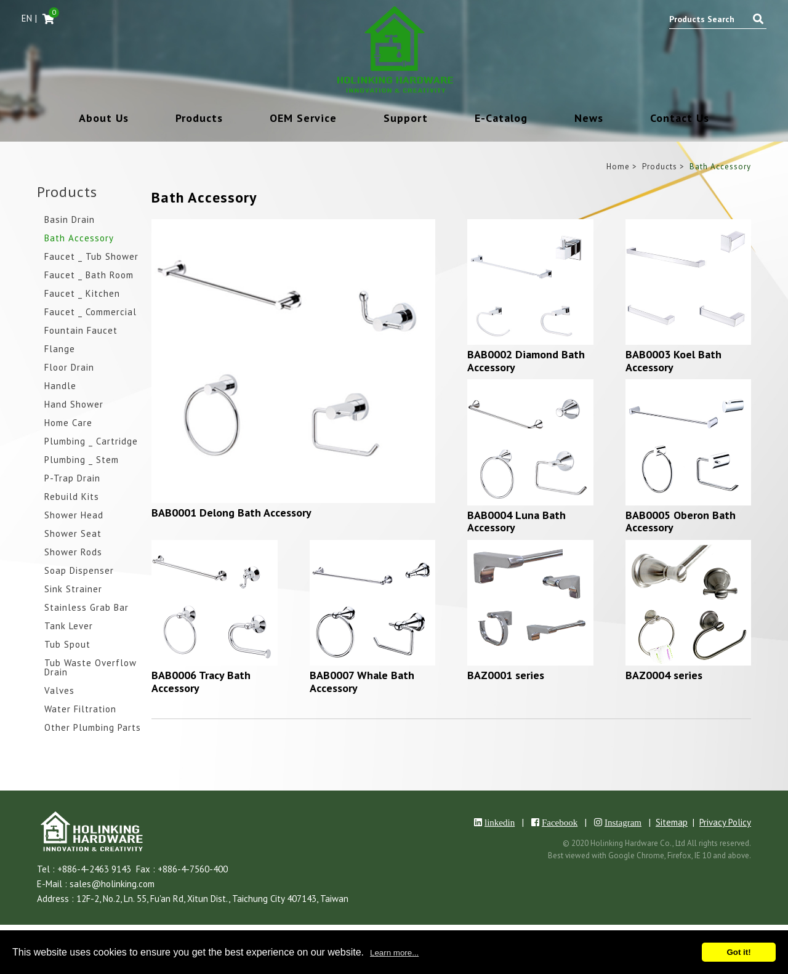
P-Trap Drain (72, 478)
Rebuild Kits (71, 497)
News (588, 119)
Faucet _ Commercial (90, 312)
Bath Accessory (79, 238)
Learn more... (394, 952)
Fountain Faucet (81, 331)
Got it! (738, 952)
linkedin (499, 822)
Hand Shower (73, 405)
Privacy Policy (725, 822)
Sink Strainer (73, 589)
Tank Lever (68, 626)
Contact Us (679, 119)
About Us (104, 119)
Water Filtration (80, 709)
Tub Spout (67, 645)
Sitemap (672, 822)
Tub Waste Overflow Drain (90, 668)
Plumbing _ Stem (81, 460)
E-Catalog (501, 119)
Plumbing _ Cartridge (91, 442)
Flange (59, 349)
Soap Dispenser (79, 571)
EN (27, 18)
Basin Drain (69, 220)
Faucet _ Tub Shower (91, 257)
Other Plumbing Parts (92, 728)
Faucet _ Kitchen (82, 294)
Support (406, 119)
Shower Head (73, 515)
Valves (59, 691)
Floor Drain (69, 368)
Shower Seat (73, 534)
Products (199, 119)
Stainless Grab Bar (86, 608)
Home (618, 166)
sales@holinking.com (112, 884)
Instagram (623, 822)
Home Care (68, 423)
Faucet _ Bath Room (89, 275)
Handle (60, 386)
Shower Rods (73, 552)
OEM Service (303, 119)
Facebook (559, 822)
